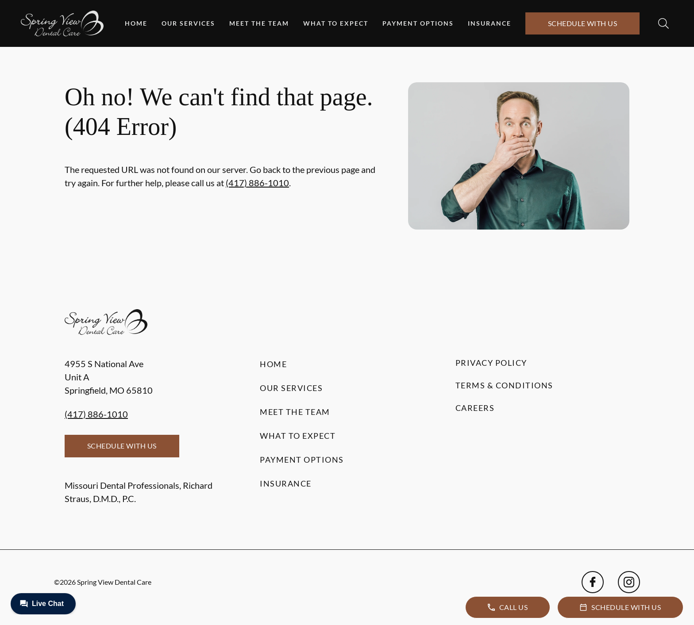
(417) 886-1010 (257, 182)
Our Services (188, 23)
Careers (475, 408)
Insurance (489, 23)
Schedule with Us (582, 23)
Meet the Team (259, 23)
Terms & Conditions (504, 385)
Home (136, 23)
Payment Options (418, 23)
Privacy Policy (491, 363)
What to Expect (335, 23)
